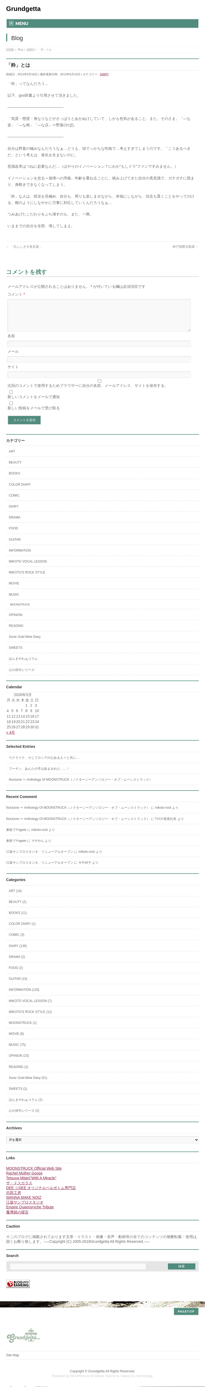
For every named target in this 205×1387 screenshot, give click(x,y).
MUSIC (14, 601)
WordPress (78, 1376)
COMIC (14, 502)
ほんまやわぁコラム (23, 665)
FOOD (13, 535)
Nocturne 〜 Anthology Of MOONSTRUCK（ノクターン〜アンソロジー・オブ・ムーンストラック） (80, 786)
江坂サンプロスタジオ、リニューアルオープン (39, 858)
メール (13, 358)
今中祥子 (84, 869)
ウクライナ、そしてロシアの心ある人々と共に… (44, 764)
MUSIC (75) (17, 1051)
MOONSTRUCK (20, 611)
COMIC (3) (16, 941)
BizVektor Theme (102, 1376)
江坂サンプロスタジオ (25, 1209)
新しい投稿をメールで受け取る (33, 414)
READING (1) (18, 1073)
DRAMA (14, 524)
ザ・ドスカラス (19, 1189)
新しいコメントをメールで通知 (33, 403)
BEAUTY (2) (17, 908)
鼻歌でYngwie (16, 836)
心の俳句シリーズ (21, 676)
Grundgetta (23, 8)
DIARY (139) (18, 952)
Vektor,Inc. (128, 1376)
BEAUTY (15, 469)
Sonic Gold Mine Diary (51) (28, 1084)
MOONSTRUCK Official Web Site (34, 1175)
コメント (16, 294)
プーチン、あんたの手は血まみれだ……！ (39, 775)
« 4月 (10, 739)
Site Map (12, 1355)
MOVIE (14, 590)
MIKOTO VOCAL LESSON (28, 568)
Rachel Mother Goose (24, 1179)
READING (16, 632)
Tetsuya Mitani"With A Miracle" (31, 1184)
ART (12, 458)
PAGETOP (186, 1311)
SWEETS (15, 654)
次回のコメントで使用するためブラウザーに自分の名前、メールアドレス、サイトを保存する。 (87, 392)
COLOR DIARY (20, 491)
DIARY (104, 74)
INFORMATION (20, 557)
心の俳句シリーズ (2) (24, 1117)
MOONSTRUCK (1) (23, 1029)
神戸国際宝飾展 (185, 247)
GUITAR (15, 546)
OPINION (15, 621)
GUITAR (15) (18, 985)
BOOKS (14, 480)
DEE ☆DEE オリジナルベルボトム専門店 (41, 1194)
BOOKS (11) (18, 919)
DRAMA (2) (17, 963)
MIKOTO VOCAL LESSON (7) (30, 1007)
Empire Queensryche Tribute (30, 1213)
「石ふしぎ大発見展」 (24, 247)
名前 (11, 342)
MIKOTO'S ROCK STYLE (27, 579)
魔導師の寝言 (17, 1218)
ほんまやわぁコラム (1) (25, 1106)
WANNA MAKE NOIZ (23, 1204)
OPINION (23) (19, 1062)
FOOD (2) (16, 974)
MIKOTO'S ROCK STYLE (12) (30, 1018)
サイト (13, 373)
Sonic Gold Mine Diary (25, 643)
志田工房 (13, 1199)
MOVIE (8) (16, 1040)
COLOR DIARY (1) (22, 930)
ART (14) (15, 897)
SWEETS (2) (18, 1095)
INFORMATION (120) (24, 996)
